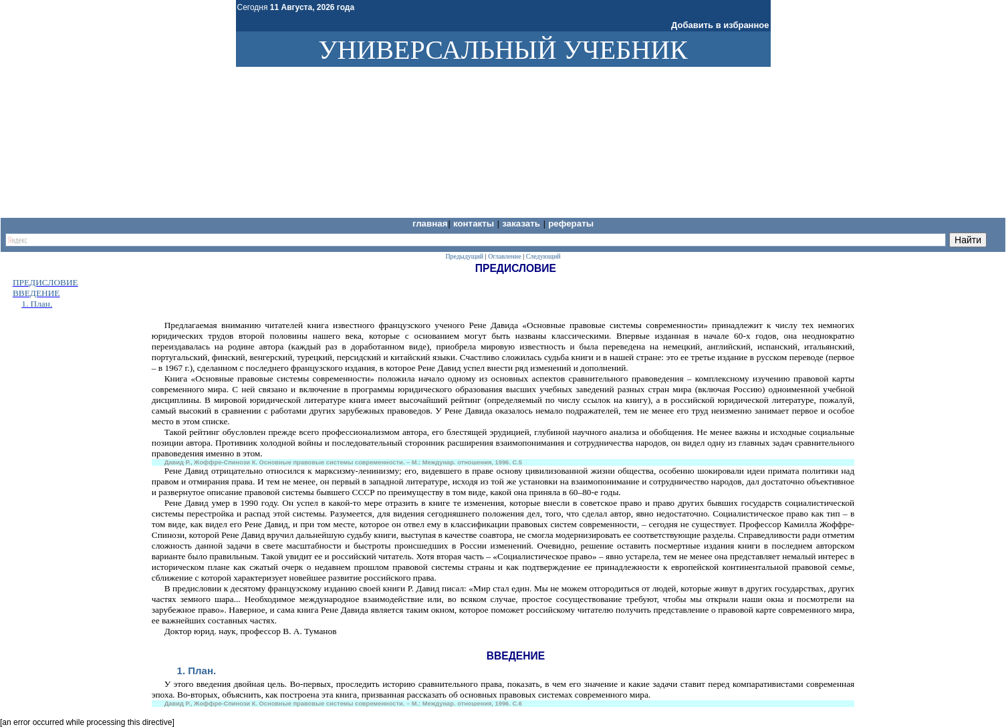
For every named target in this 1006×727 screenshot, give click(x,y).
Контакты (475, 224)
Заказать (522, 224)
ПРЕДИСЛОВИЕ (45, 282)
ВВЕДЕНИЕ (36, 293)
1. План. (197, 670)
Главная (430, 224)
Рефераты (571, 224)
